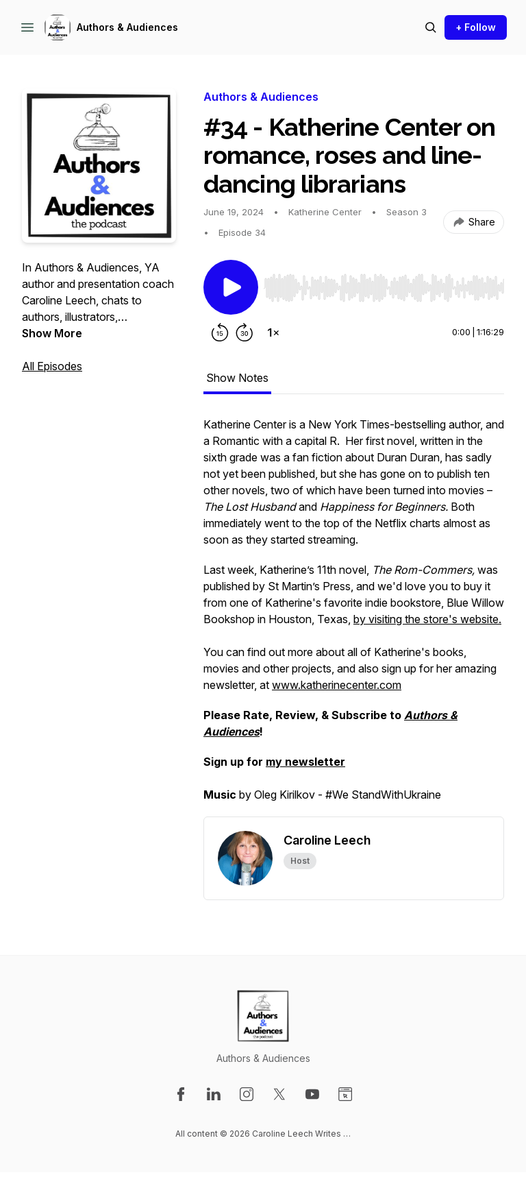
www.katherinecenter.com (336, 685)
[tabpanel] (353, 616)
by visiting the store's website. (427, 619)
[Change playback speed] (273, 332)
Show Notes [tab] (237, 378)
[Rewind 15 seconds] (219, 332)
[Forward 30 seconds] (244, 332)
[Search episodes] (430, 27)
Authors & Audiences (127, 27)
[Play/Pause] (230, 287)
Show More (52, 333)
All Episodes (52, 366)
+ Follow (475, 27)
